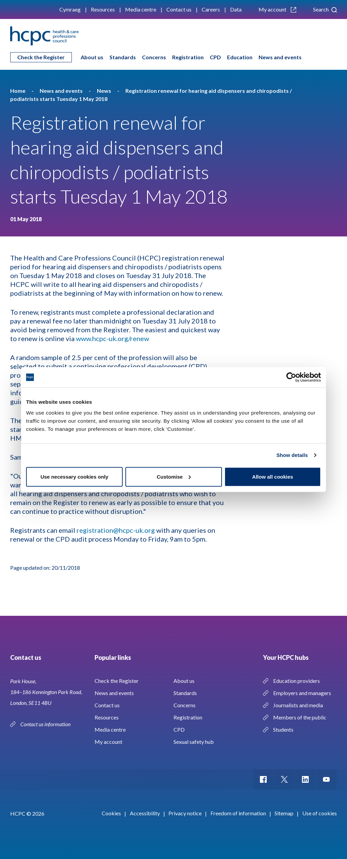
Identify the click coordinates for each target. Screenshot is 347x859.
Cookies (111, 813)
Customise (174, 476)
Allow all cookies (272, 476)
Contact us (178, 9)
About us (92, 57)
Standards (122, 57)
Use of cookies (319, 813)
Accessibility (145, 813)
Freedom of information (238, 813)
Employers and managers (302, 693)
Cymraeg (70, 9)
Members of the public (299, 717)
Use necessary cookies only (74, 476)
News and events (280, 57)
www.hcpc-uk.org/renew (112, 338)
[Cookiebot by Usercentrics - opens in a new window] (291, 377)
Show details (292, 455)
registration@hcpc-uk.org (116, 530)
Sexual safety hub (194, 741)
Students (283, 729)
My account (277, 9)
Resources (103, 9)
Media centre (140, 9)
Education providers (296, 680)
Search (325, 9)
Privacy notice (185, 813)
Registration (188, 57)
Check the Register (41, 57)
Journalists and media (298, 705)
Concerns (154, 57)
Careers (211, 9)
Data (236, 9)
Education (239, 57)
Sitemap (283, 813)
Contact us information (46, 724)
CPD (215, 57)
